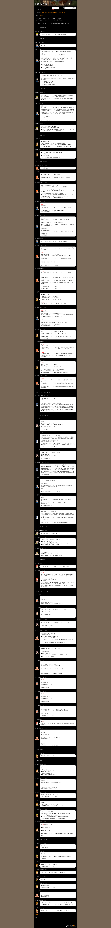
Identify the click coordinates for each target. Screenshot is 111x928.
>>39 (43, 679)
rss (56, 10)
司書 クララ (39, 563)
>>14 (43, 271)
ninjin (74, 925)
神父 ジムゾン (39, 42)
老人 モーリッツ (40, 530)
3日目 (48, 12)
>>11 (42, 232)
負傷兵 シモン (39, 92)
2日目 (46, 12)
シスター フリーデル (41, 395)
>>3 (42, 75)
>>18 (43, 344)
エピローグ (61, 12)
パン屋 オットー (40, 419)
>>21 (42, 362)
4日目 (51, 12)
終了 (65, 12)
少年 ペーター (40, 843)
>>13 (43, 302)
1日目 (43, 12)
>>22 (43, 378)
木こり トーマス (40, 594)
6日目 (57, 12)
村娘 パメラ (39, 139)
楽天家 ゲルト (39, 31)
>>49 (43, 824)
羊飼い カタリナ (40, 753)
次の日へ (37, 914)
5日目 (54, 12)
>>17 (42, 310)
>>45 (43, 721)
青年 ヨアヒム (40, 764)
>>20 (43, 352)
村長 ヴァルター (40, 165)
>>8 (42, 204)
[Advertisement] (55, 920)
